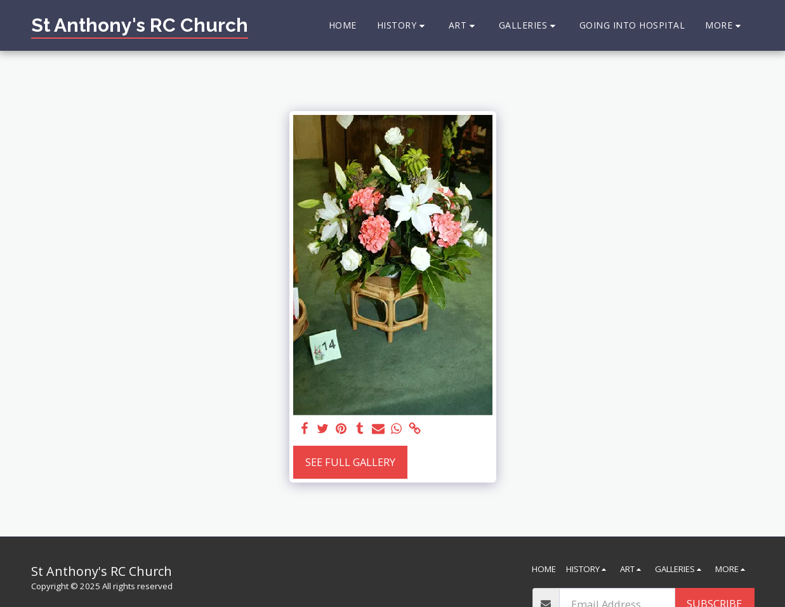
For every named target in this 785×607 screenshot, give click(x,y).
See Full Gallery (350, 462)
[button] (402, 26)
